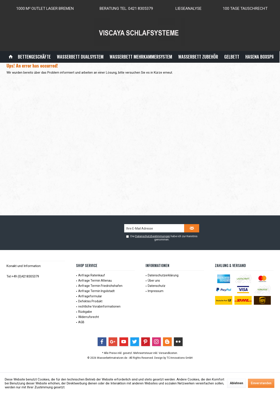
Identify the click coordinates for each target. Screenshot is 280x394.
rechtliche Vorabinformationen (99, 306)
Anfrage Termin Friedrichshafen (100, 285)
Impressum (155, 291)
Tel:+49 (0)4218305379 (23, 276)
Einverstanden (261, 383)
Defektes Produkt (90, 301)
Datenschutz (156, 285)
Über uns (154, 280)
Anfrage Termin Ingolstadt (96, 291)
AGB (81, 322)
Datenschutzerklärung (163, 275)
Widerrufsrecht (88, 317)
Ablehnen (236, 383)
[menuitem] (11, 57)
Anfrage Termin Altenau (95, 280)
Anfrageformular (90, 296)
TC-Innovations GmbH (180, 357)
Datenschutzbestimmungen (152, 236)
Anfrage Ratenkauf (91, 275)
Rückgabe (85, 311)
